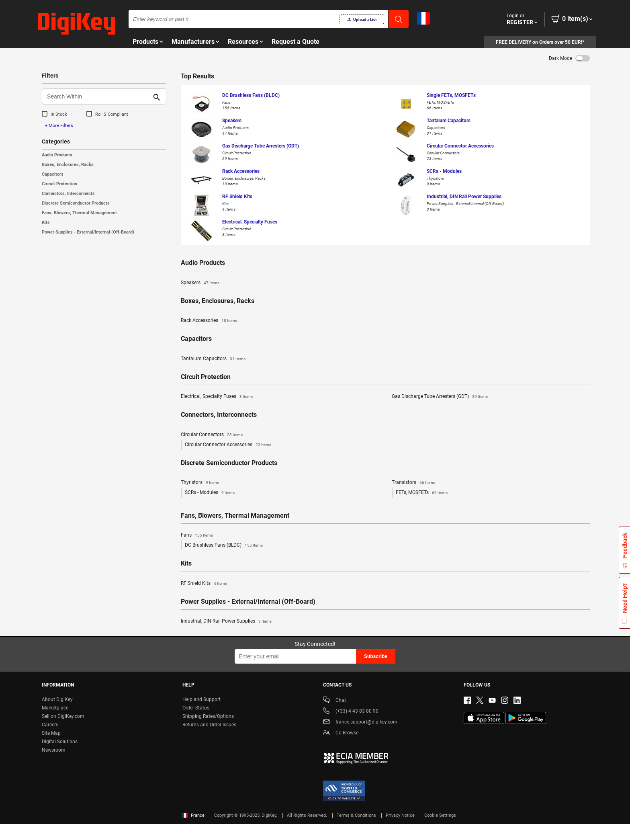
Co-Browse (340, 733)
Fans (197, 535)
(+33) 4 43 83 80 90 (350, 711)
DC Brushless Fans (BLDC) (224, 545)
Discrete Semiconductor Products (76, 203)
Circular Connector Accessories (228, 445)
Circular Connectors (212, 435)
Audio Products (57, 155)
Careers (50, 725)
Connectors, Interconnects (68, 193)
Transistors (413, 483)
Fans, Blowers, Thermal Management (79, 213)
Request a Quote (295, 41)
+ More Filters (59, 125)
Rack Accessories (209, 321)
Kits (46, 222)
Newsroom (53, 750)
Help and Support (201, 699)
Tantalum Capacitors (213, 359)
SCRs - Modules (210, 493)
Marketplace (55, 708)
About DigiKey (57, 699)
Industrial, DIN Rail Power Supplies (226, 621)
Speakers (200, 283)
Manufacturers (193, 41)
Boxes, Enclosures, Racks (68, 164)
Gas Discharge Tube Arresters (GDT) (440, 397)
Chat (334, 701)
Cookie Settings (440, 815)
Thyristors (200, 483)
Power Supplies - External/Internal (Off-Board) (88, 232)
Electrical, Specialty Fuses (217, 397)
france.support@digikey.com (360, 722)
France (193, 815)
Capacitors (52, 174)
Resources (243, 41)
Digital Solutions (60, 741)
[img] (76, 24)
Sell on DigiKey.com (63, 716)
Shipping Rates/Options (208, 716)
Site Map (51, 733)
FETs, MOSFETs (422, 493)
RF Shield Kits (204, 583)
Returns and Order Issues (209, 725)
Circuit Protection (59, 184)
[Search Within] (97, 96)
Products (145, 41)
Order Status (195, 708)
